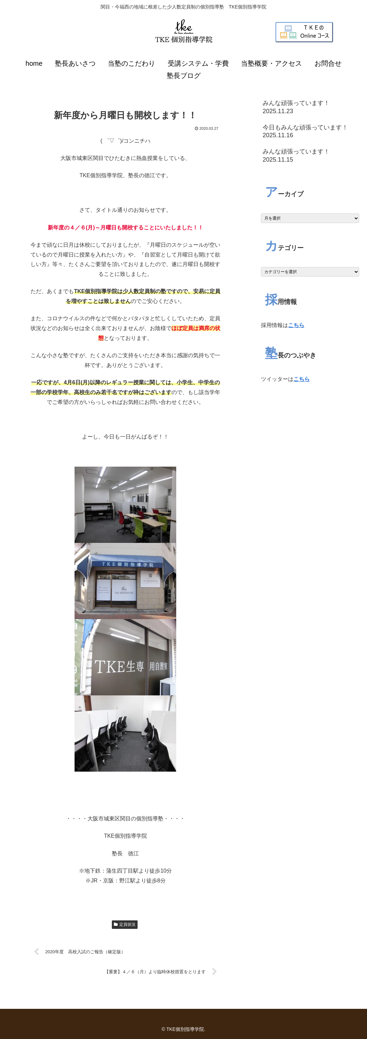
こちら (296, 325)
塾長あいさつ (75, 63)
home (33, 63)
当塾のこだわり (131, 63)
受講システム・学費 (198, 63)
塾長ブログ (184, 75)
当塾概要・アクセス (271, 63)
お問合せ (328, 63)
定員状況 (125, 924)
